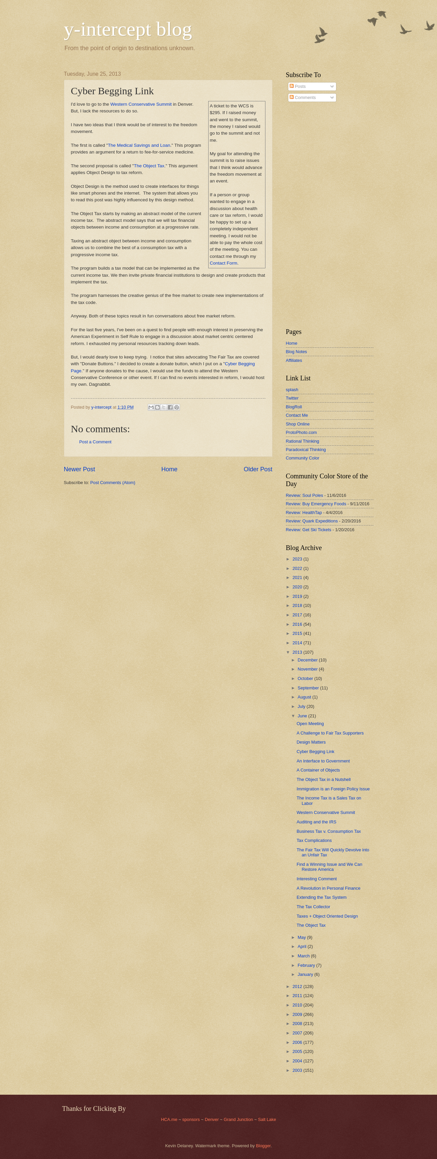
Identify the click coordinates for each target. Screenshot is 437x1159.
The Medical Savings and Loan (139, 145)
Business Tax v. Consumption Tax (329, 831)
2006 (297, 1042)
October (306, 678)
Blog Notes (296, 351)
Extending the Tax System (322, 897)
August (305, 697)
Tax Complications (314, 840)
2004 (297, 1060)
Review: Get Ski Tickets (308, 529)
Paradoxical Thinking (306, 449)
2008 (297, 1023)
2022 (297, 568)
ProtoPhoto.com (301, 432)
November (308, 669)
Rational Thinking (302, 441)
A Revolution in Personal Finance (329, 888)
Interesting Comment (317, 878)
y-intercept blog (128, 29)
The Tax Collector (313, 906)
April (302, 946)
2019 (297, 596)
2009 (297, 1014)
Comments (303, 97)
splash (292, 389)
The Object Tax (149, 165)
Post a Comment (95, 441)
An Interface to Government (323, 760)
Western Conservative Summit (141, 104)
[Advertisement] (306, 215)
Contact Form (224, 263)
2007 (297, 1032)
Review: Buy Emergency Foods (316, 503)
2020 (297, 586)
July (302, 706)
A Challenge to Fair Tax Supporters (330, 733)
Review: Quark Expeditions (312, 520)
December (308, 659)
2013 (297, 652)
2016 (297, 624)
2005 (297, 1051)
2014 (297, 642)
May (302, 937)
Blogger (263, 1145)
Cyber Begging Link (315, 751)
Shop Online (298, 424)
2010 (297, 1005)
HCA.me (169, 1119)
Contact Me (297, 415)
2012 (297, 986)
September (309, 687)
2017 (297, 614)
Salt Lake (267, 1119)
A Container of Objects (318, 770)
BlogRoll (294, 406)
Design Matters (311, 742)
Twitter (292, 398)
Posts (298, 86)
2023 (297, 558)
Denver (212, 1119)
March (304, 955)
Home (169, 469)
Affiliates (294, 360)
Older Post (258, 469)
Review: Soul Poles (304, 495)
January (306, 974)
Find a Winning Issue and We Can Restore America (329, 867)
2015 (297, 633)
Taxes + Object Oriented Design (327, 916)
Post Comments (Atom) (112, 482)
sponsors (191, 1119)
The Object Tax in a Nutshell (324, 779)
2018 (297, 605)
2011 (297, 995)
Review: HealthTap (304, 512)
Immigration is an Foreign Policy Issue (333, 788)
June (303, 715)
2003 (297, 1070)
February (307, 965)
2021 (297, 577)
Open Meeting (310, 723)
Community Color (302, 458)
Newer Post (79, 469)
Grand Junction (238, 1119)
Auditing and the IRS (316, 821)
